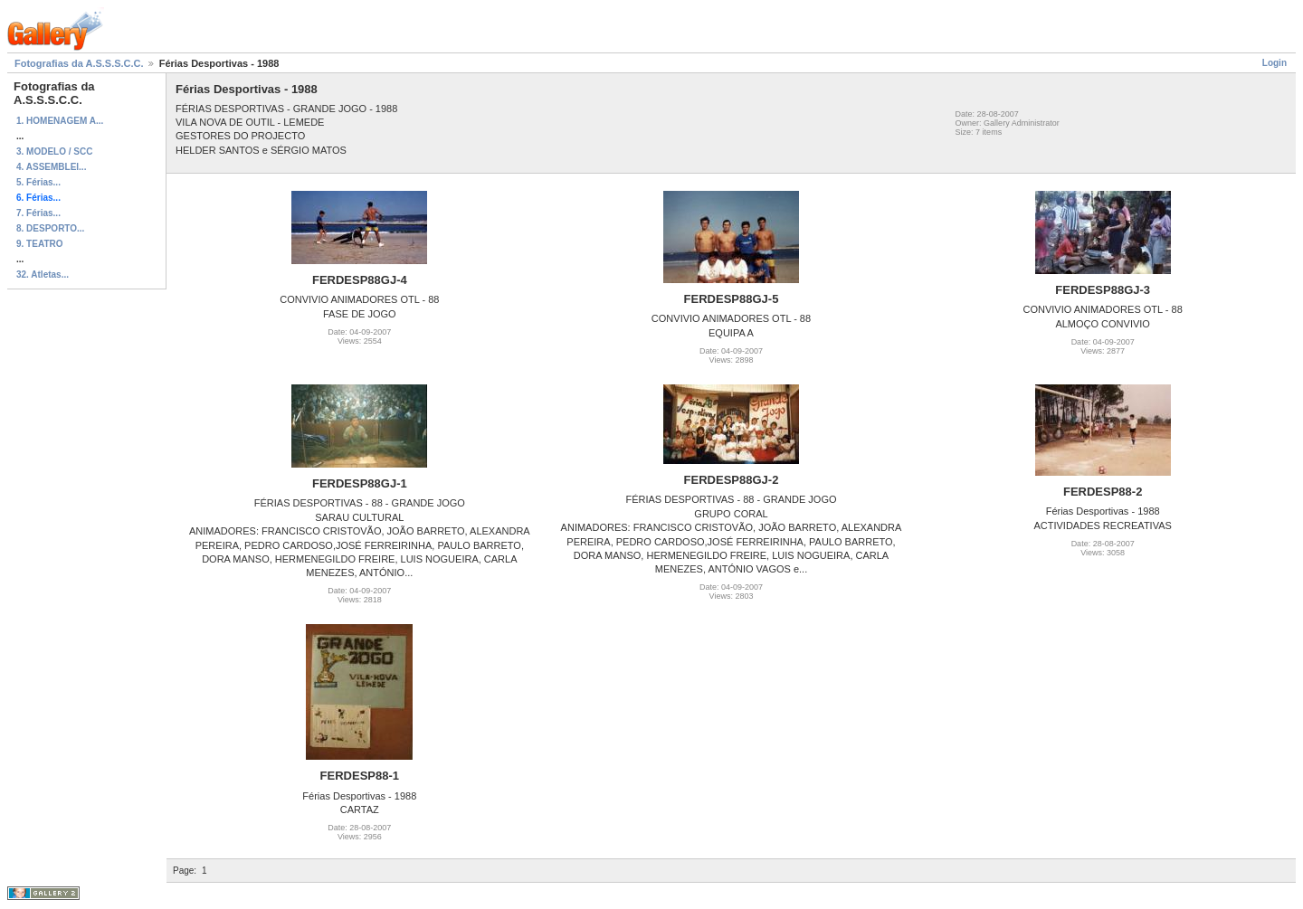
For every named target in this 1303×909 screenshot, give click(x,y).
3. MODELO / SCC (54, 151)
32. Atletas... (42, 274)
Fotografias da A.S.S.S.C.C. (79, 63)
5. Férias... (38, 182)
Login (1274, 63)
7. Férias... (38, 213)
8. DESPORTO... (50, 228)
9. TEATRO (39, 244)
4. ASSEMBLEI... (51, 167)
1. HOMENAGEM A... (59, 121)
